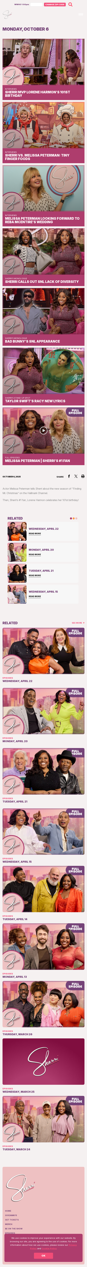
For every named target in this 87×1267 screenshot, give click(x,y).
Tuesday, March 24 (16, 1149)
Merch (8, 1224)
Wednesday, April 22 (17, 681)
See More (77, 623)
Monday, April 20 (15, 741)
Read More (35, 533)
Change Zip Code (54, 4)
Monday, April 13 (15, 976)
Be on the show (13, 1228)
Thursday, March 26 (17, 1034)
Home (8, 1211)
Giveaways (11, 1215)
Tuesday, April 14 (15, 919)
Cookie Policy (49, 1248)
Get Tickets (12, 1220)
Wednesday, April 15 (17, 861)
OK (43, 1255)
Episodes (8, 678)
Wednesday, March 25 (19, 1091)
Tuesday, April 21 (15, 801)
